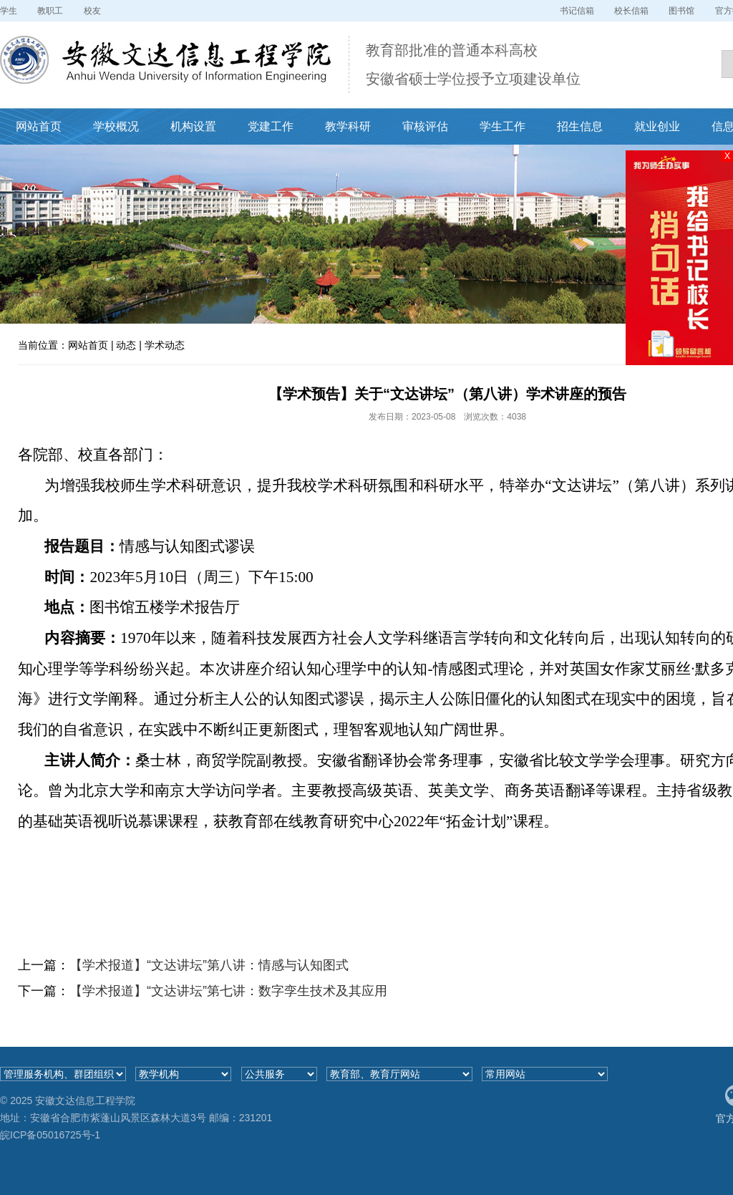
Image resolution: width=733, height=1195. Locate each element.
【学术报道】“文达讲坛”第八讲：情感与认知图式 (209, 965)
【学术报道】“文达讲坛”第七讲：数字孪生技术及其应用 (228, 991)
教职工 (50, 11)
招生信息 (580, 126)
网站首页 (39, 126)
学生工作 (502, 126)
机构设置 (193, 126)
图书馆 (681, 11)
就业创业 (657, 126)
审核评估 (425, 126)
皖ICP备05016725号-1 (50, 1135)
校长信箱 (631, 11)
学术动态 (165, 345)
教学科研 (348, 126)
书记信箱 (577, 11)
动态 (126, 345)
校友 (92, 11)
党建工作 (270, 126)
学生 (8, 11)
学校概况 (116, 126)
